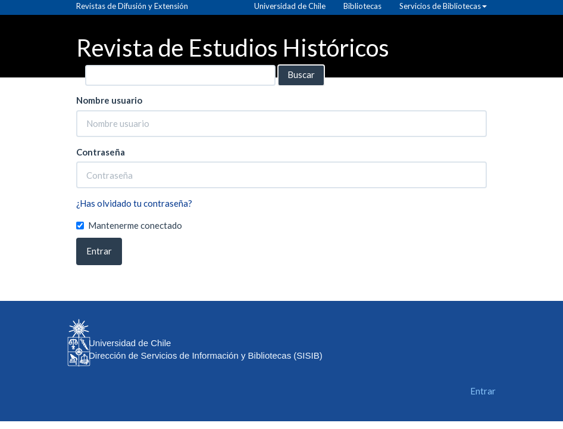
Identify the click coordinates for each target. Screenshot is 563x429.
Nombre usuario (109, 100)
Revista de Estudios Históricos (232, 46)
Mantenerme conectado (129, 225)
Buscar (301, 74)
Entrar (99, 250)
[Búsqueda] (180, 75)
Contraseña (100, 152)
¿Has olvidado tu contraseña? (134, 203)
